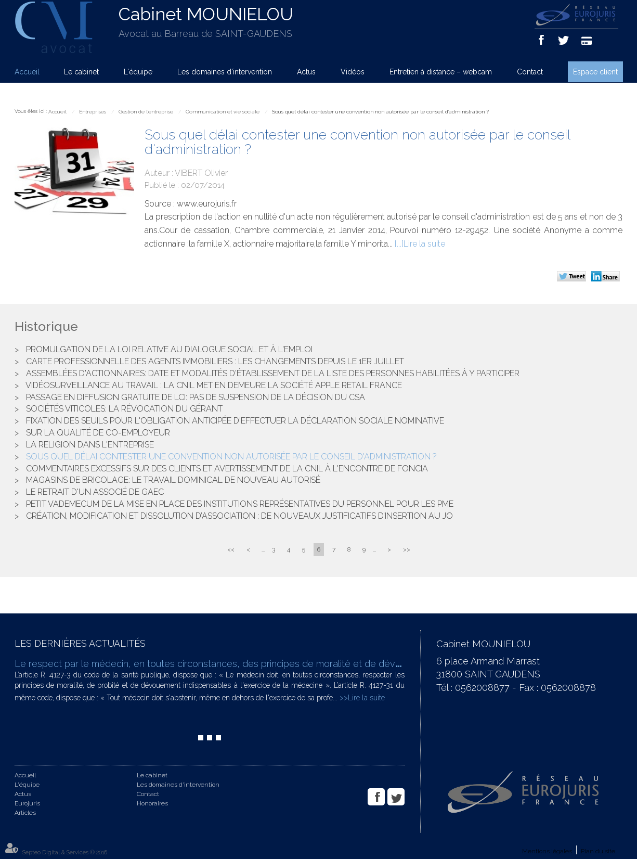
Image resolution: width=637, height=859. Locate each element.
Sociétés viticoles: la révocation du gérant (124, 409)
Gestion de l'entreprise (146, 111)
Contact (530, 72)
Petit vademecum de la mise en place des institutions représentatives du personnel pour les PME (239, 504)
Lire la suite (424, 244)
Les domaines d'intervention (224, 72)
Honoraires (152, 803)
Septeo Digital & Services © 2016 (64, 852)
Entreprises (92, 111)
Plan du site (598, 851)
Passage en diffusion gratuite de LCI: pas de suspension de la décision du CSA (195, 397)
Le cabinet (81, 72)
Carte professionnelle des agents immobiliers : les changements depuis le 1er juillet (215, 361)
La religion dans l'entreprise (90, 445)
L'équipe (138, 72)
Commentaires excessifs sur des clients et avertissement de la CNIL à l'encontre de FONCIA (227, 468)
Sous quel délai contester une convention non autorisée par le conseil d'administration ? (380, 111)
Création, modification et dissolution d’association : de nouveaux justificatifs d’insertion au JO (239, 516)
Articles (25, 812)
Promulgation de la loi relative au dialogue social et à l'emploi (169, 349)
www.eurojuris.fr (207, 204)
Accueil (27, 72)
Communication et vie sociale (222, 111)
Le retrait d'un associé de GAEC (95, 492)
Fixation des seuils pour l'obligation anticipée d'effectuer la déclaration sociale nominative (235, 421)
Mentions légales (547, 851)
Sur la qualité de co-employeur (98, 433)
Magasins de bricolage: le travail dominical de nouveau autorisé (173, 480)
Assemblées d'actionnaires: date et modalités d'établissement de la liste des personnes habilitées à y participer (272, 373)
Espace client (595, 72)
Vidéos (353, 72)
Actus (306, 72)
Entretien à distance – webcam (440, 72)
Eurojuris (27, 803)
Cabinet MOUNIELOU (206, 14)
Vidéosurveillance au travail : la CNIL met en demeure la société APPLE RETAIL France (213, 385)
